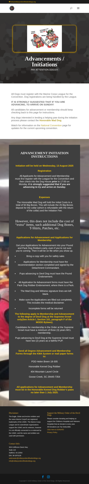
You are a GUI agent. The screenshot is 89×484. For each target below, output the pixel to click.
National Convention (51, 125)
